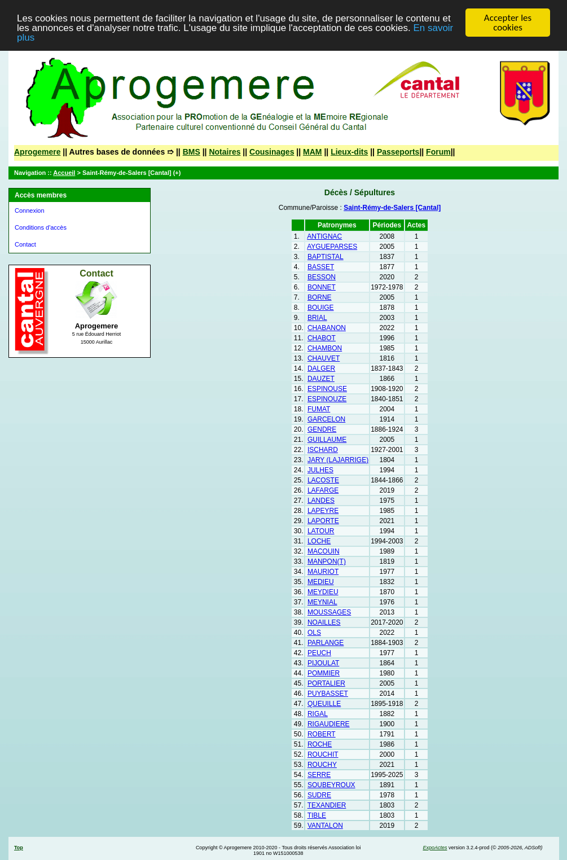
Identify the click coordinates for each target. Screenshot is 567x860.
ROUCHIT (323, 754)
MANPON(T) (326, 561)
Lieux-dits (349, 151)
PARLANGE (325, 643)
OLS (314, 633)
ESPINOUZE (326, 399)
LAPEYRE (323, 511)
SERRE (319, 775)
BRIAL (317, 318)
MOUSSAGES (329, 612)
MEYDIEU (323, 592)
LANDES (321, 500)
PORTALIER (326, 683)
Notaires (224, 151)
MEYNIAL (322, 602)
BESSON (321, 277)
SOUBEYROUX (331, 785)
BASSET (320, 267)
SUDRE (319, 795)
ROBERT (321, 734)
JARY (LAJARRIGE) (337, 460)
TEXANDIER (326, 805)
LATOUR (321, 531)
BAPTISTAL (325, 257)
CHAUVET (323, 358)
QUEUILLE (324, 704)
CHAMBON (324, 348)
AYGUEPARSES (332, 247)
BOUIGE (320, 307)
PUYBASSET (327, 693)
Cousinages (271, 151)
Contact (25, 244)
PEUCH (319, 653)
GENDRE (321, 429)
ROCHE (319, 744)
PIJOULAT (323, 663)
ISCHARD (322, 450)
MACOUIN (323, 551)
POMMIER (323, 673)
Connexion (30, 210)
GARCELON (326, 419)
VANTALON (325, 826)
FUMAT (318, 409)
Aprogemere (37, 151)
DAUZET (321, 379)
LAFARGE (323, 490)
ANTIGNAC (324, 236)
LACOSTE (323, 480)
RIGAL (317, 714)
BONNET (321, 287)
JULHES (320, 470)
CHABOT (321, 338)
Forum (438, 151)
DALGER (321, 368)
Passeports (398, 151)
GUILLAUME (326, 440)
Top (18, 847)
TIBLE (316, 815)
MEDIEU (320, 582)
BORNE (319, 297)
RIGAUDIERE (328, 724)
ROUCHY (322, 765)
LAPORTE (323, 521)
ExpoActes (435, 847)
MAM (312, 151)
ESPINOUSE (327, 389)
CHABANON (326, 328)
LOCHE (319, 541)
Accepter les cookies (507, 22)
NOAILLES (324, 622)
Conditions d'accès (41, 227)
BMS (191, 151)
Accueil (64, 172)
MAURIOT (323, 572)
